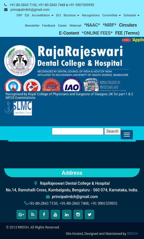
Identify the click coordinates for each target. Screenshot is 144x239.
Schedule (131, 15)
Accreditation (43, 15)
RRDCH (132, 234)
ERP (19, 15)
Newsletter (32, 25)
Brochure (71, 15)
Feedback (48, 25)
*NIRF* (110, 25)
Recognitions (91, 15)
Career (62, 25)
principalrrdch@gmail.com (30, 10)
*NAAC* (92, 25)
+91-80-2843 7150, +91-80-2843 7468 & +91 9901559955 (52, 5)
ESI (27, 15)
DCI (58, 15)
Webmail (76, 25)
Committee (111, 15)
